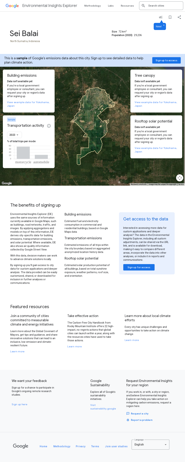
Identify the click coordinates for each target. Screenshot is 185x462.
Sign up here (19, 404)
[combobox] (164, 5)
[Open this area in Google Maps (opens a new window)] (7, 183)
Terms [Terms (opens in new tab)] (181, 184)
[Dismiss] (164, 25)
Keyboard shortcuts (139, 184)
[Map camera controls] (179, 177)
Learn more (17, 351)
